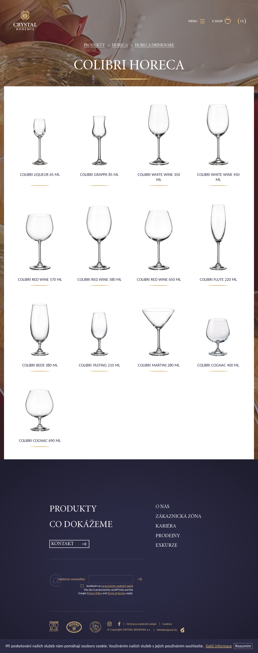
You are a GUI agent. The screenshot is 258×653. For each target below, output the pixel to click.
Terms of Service (116, 593)
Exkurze (166, 545)
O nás (162, 506)
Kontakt (62, 543)
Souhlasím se (107, 586)
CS (242, 21)
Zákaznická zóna (178, 516)
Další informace (219, 645)
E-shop (221, 20)
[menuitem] (102, 509)
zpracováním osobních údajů (117, 586)
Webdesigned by (171, 630)
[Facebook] (119, 624)
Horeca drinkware (154, 45)
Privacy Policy (94, 593)
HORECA (120, 45)
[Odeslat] (139, 579)
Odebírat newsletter (71, 579)
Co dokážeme (80, 524)
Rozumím (243, 645)
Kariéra (166, 526)
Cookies (167, 624)
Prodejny (168, 536)
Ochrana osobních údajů (141, 624)
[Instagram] (109, 624)
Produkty (94, 45)
